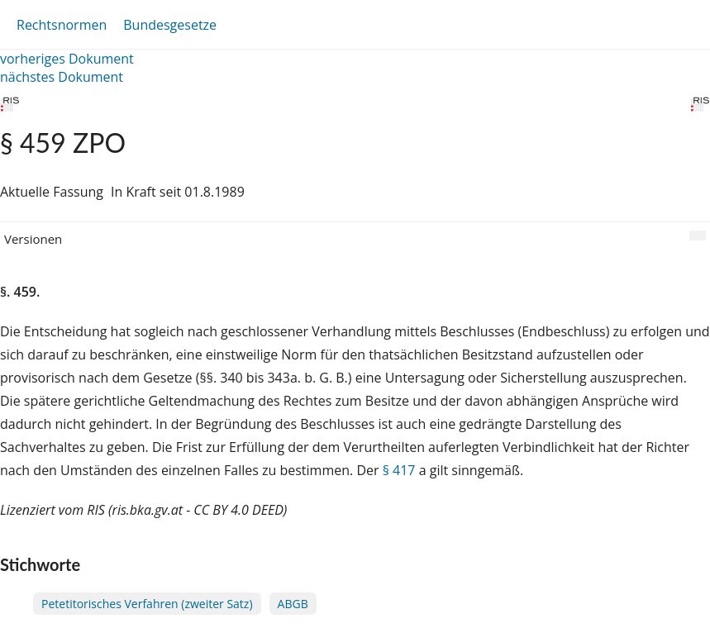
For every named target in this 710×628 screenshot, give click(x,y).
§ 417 (399, 470)
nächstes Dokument (61, 77)
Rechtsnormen (62, 25)
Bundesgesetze (170, 25)
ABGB (293, 603)
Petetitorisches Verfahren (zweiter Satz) (147, 603)
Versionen (33, 239)
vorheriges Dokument (67, 59)
